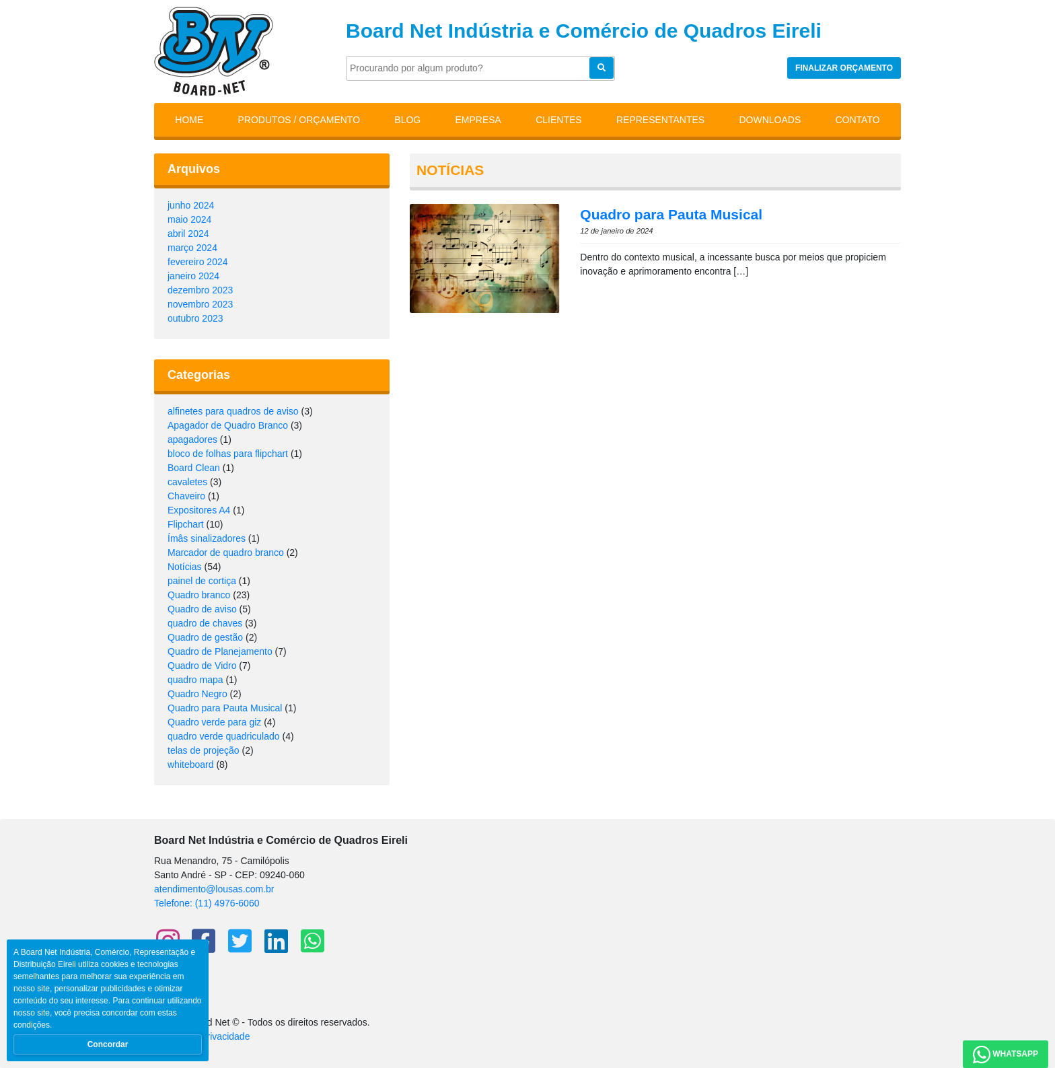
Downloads (770, 119)
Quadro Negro (197, 693)
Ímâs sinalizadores (207, 538)
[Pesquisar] (480, 68)
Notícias (185, 566)
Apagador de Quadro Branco (228, 425)
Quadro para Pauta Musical (225, 708)
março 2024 (192, 247)
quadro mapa (195, 679)
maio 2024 (189, 219)
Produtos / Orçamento (299, 119)
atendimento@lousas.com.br (214, 889)
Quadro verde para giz (214, 722)
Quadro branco (199, 595)
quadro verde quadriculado (224, 736)
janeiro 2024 (193, 276)
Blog (407, 119)
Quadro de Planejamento (220, 651)
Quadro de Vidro (202, 665)
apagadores (192, 439)
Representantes (660, 119)
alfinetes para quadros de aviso (233, 411)
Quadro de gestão (205, 637)
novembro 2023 (200, 304)
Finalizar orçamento (844, 68)
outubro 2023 (195, 318)
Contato (858, 119)
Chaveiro (186, 496)
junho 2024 (191, 205)
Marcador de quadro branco (226, 552)
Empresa (478, 119)
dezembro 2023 (200, 290)
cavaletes (187, 481)
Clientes (558, 119)
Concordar (108, 1044)
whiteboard (191, 764)
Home (189, 119)
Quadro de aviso (202, 609)
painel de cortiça (202, 580)
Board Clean (194, 467)
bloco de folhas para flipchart (228, 453)
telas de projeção (204, 750)
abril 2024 (188, 233)
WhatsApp (1005, 1054)
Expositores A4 (199, 510)
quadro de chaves (205, 623)
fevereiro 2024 (198, 261)
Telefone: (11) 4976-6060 (206, 903)
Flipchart (186, 524)
